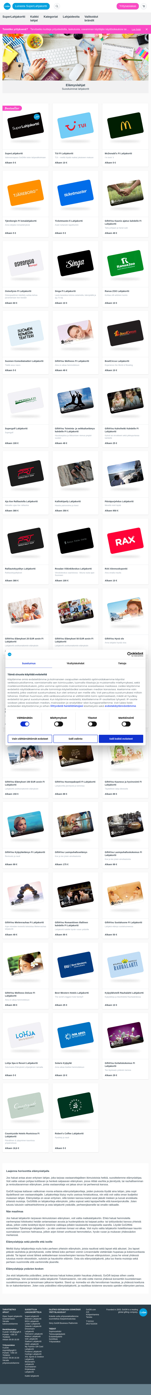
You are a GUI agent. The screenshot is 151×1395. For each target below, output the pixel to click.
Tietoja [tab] (122, 663)
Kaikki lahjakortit (32, 1376)
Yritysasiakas (54, 1342)
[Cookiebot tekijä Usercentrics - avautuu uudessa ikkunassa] (129, 654)
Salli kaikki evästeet (121, 738)
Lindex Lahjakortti (32, 1324)
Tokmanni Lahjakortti (34, 1334)
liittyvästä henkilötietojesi (66, 706)
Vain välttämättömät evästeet (30, 738)
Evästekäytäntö (55, 1337)
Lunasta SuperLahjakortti (31, 6)
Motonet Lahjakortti (33, 1319)
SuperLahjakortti (32, 1316)
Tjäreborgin (26, 1228)
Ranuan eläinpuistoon (97, 1255)
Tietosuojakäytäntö (57, 1334)
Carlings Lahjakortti (33, 1354)
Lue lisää (136, 29)
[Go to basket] (144, 6)
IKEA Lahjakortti (32, 1321)
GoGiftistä (53, 1339)
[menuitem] (14, 17)
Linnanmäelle (91, 1252)
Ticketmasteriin (67, 1279)
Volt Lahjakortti (31, 1339)
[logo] (6, 6)
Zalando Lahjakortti (33, 1326)
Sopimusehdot (55, 1331)
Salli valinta (76, 738)
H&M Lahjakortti (32, 1344)
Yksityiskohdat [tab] (75, 663)
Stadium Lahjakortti (33, 1341)
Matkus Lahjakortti (33, 1336)
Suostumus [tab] (28, 663)
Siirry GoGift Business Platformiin (63, 1323)
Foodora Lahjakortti (33, 1352)
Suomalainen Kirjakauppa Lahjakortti (30, 1369)
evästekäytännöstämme (120, 706)
